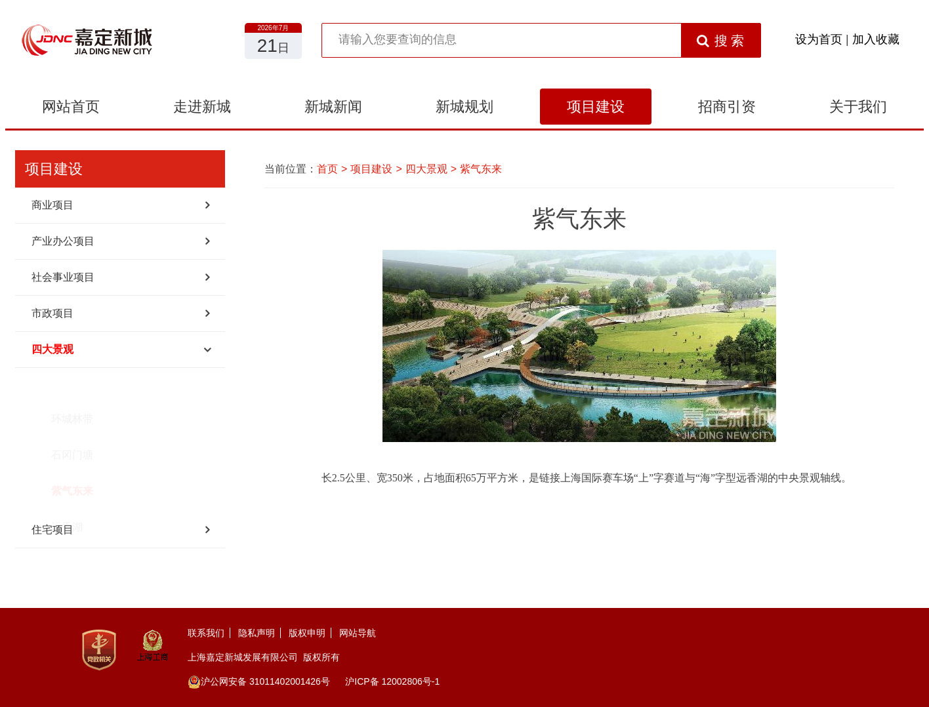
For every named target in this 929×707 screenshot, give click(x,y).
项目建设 (596, 106)
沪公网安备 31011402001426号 (259, 681)
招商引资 (727, 106)
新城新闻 (333, 106)
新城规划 (464, 106)
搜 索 (721, 40)
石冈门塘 (72, 421)
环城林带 (72, 385)
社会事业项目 (62, 277)
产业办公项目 (62, 241)
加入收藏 (875, 39)
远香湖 (67, 493)
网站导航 (357, 633)
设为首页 (818, 39)
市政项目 (52, 313)
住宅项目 (52, 529)
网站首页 (71, 106)
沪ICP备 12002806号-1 (392, 681)
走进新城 (202, 106)
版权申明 (307, 633)
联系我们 (206, 633)
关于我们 (858, 106)
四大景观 (52, 349)
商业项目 (52, 205)
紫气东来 (72, 457)
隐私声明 (256, 633)
